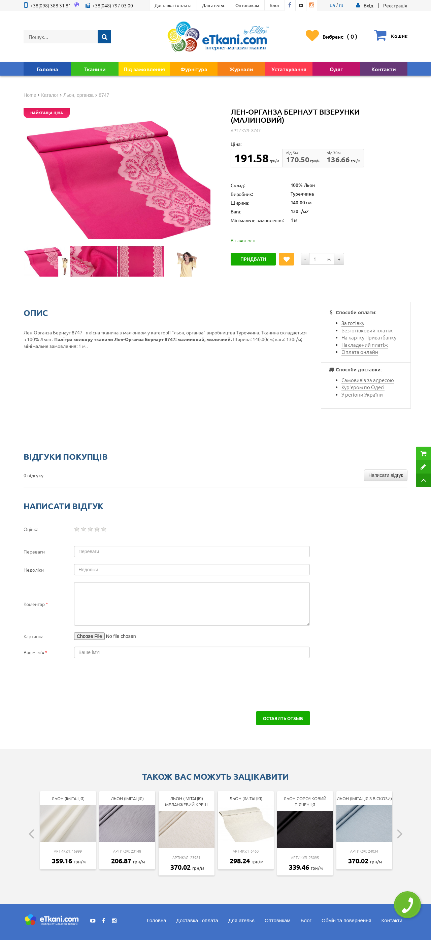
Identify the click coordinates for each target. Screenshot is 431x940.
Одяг (336, 69)
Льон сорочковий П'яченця (305, 801)
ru (341, 5)
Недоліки (34, 569)
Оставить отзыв (283, 718)
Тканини (95, 69)
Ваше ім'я (35, 652)
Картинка (33, 636)
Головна (47, 69)
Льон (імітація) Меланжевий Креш (186, 801)
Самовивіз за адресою (367, 379)
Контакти (383, 69)
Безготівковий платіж (367, 330)
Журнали (241, 69)
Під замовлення (144, 69)
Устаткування (288, 69)
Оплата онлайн (359, 351)
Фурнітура (193, 69)
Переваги (34, 551)
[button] (368, 5)
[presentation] (81, 684)
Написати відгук (385, 475)
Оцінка (31, 529)
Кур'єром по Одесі (363, 387)
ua (332, 5)
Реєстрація (395, 5)
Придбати (253, 259)
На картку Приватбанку (368, 337)
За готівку (352, 322)
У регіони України (362, 394)
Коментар (36, 604)
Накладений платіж (364, 344)
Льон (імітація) (68, 798)
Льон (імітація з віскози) (364, 798)
